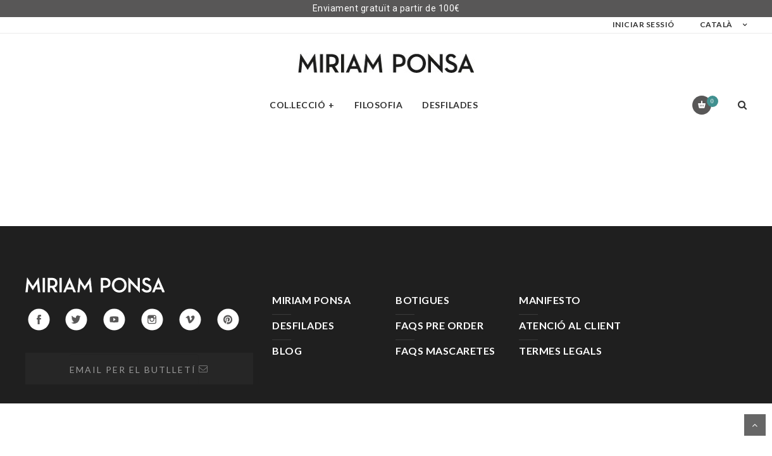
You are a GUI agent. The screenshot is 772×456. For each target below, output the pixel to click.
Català (716, 24)
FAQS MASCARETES (445, 351)
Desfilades (450, 104)
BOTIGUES (422, 300)
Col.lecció (297, 104)
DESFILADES (303, 325)
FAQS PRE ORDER (439, 325)
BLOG (287, 351)
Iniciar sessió (644, 24)
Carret (710, 101)
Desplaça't (755, 425)
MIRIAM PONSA (311, 300)
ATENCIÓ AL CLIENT (570, 325)
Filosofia (378, 104)
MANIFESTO (550, 300)
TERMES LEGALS (560, 351)
